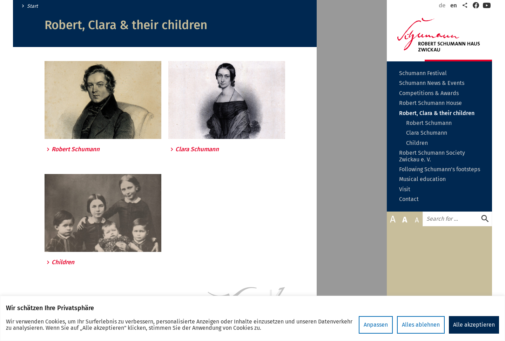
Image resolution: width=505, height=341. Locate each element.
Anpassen (376, 324)
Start (32, 6)
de (442, 5)
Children (63, 262)
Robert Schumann (76, 149)
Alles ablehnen (421, 324)
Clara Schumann (197, 149)
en (453, 5)
